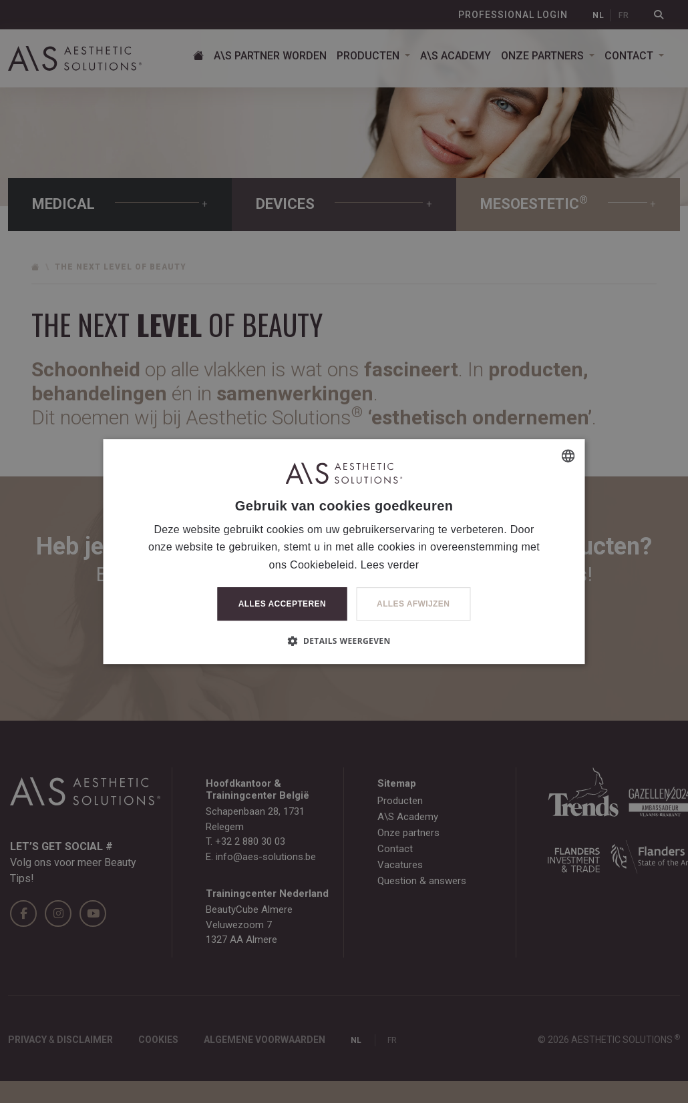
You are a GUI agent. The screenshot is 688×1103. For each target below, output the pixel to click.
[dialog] (344, 551)
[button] (343, 640)
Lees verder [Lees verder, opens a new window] (390, 565)
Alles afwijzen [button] (413, 604)
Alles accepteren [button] (282, 604)
